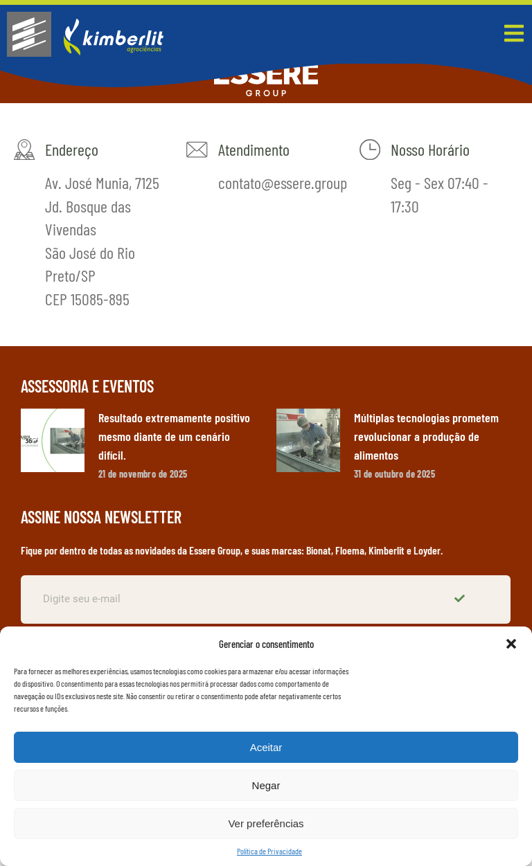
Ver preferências (265, 823)
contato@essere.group (282, 182)
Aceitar (266, 747)
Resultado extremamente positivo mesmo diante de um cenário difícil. (174, 436)
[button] (511, 644)
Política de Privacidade (269, 851)
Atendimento (253, 149)
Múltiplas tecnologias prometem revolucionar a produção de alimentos (426, 436)
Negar (266, 785)
